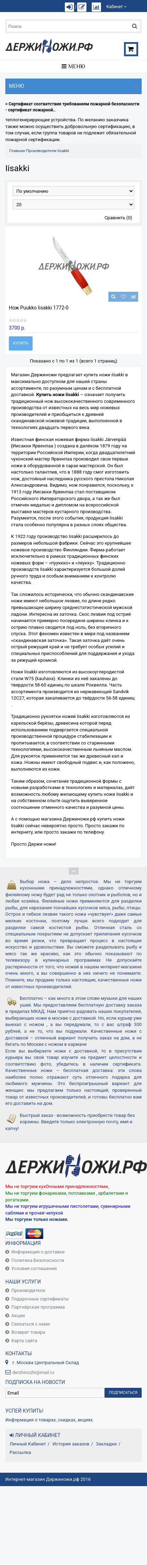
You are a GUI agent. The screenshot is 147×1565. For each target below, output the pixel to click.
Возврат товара (28, 1332)
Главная (17, 150)
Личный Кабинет (28, 1444)
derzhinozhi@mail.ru (33, 1372)
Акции (18, 1315)
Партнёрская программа (38, 1307)
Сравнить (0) (118, 217)
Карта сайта (24, 1340)
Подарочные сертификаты (40, 1299)
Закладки (106, 1444)
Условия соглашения (34, 1268)
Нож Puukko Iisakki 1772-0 (38, 308)
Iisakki (63, 150)
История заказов (70, 1444)
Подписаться (123, 1392)
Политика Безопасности (37, 1260)
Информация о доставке (37, 1251)
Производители (41, 150)
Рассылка (20, 1452)
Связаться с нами (30, 1324)
